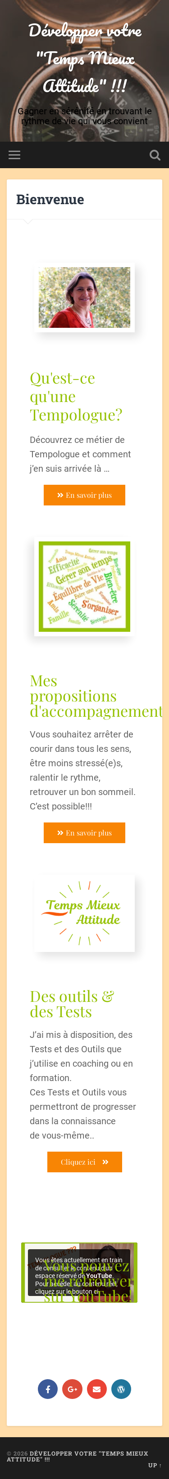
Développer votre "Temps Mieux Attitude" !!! (84, 57)
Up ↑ (155, 1465)
